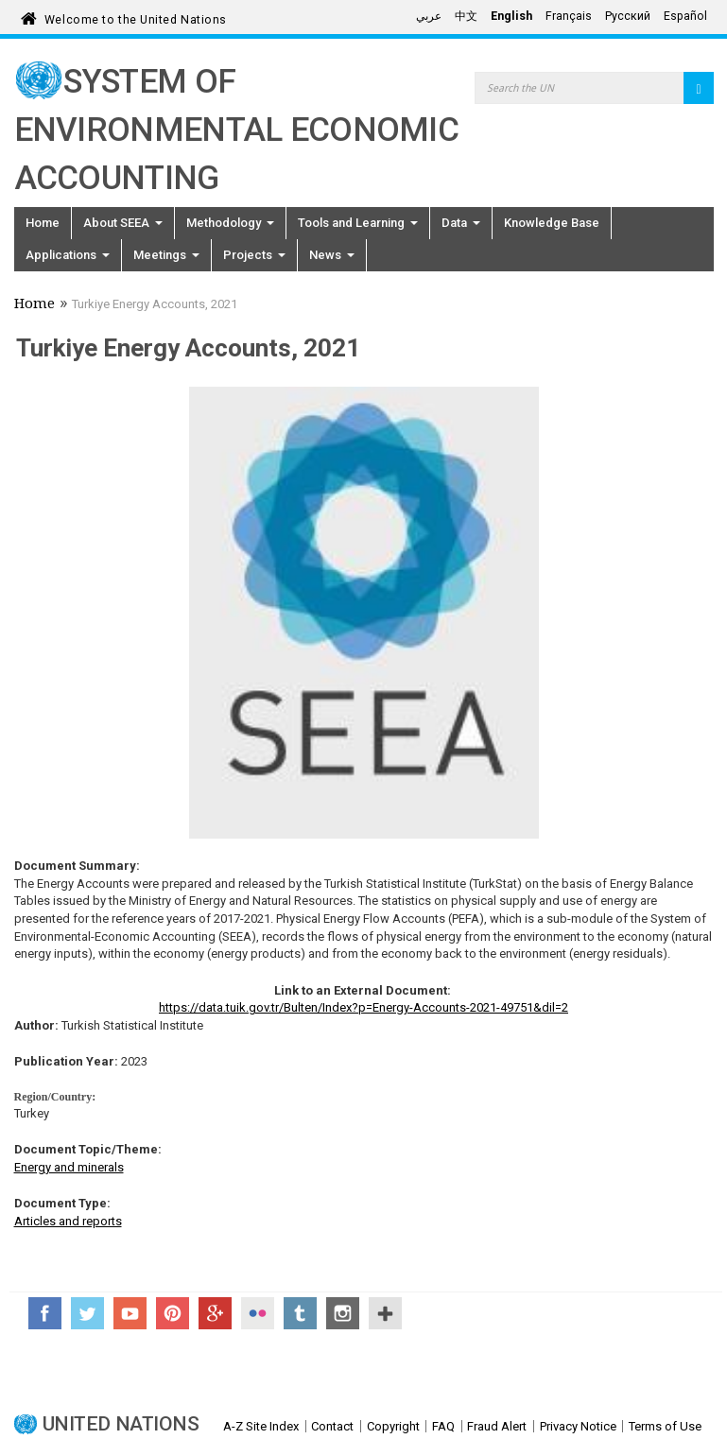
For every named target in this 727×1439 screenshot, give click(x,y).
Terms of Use (665, 1426)
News (332, 255)
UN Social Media (385, 1313)
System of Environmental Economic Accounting (236, 130)
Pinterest (172, 1313)
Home (43, 223)
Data (460, 223)
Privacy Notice (578, 1426)
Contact (332, 1426)
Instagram (342, 1313)
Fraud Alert (497, 1426)
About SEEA (123, 223)
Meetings (166, 255)
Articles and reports (68, 1221)
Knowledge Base (551, 223)
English (511, 16)
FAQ (443, 1426)
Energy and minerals (69, 1167)
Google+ (215, 1313)
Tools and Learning (358, 223)
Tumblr (300, 1313)
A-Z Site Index (261, 1426)
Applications (68, 255)
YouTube (130, 1313)
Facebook (44, 1313)
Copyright (393, 1426)
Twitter (87, 1313)
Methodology (230, 223)
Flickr (257, 1313)
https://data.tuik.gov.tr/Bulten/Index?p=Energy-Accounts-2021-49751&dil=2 (363, 1007)
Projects (254, 255)
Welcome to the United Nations (135, 16)
